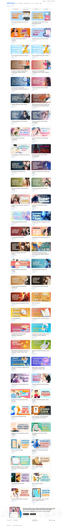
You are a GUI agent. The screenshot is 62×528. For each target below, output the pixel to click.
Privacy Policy (9, 525)
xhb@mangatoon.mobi (35, 520)
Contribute (32, 3)
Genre (16, 3)
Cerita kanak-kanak (27, 3)
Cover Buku (37, 3)
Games (41, 3)
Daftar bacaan (20, 3)
